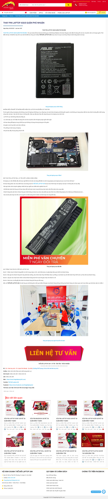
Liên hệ (104, 1)
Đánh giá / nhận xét (9, 391)
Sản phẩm (33, 13)
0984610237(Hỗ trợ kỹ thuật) (83, 1)
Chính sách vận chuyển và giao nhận (56, 490)
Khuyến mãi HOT (8, 12)
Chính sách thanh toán (52, 485)
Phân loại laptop (64, 13)
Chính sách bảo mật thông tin (54, 488)
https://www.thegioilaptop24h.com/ (16, 379)
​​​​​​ (15, 33)
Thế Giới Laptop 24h (13, 382)
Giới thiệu (93, 1)
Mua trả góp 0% (91, 12)
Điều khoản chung (51, 477)
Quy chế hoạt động (51, 475)
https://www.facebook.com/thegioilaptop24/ (21, 385)
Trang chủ (4, 16)
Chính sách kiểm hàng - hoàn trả (54, 480)
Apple (41, 13)
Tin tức (99, 1)
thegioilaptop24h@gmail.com (12, 480)
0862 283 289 (11, 477)
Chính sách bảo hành (52, 483)
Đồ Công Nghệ (50, 13)
